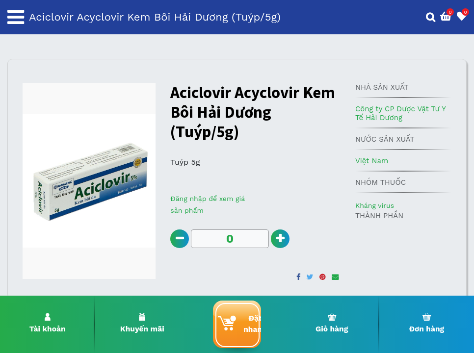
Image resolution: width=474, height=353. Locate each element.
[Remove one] (179, 239)
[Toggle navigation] (15, 17)
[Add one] (280, 239)
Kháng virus (374, 205)
